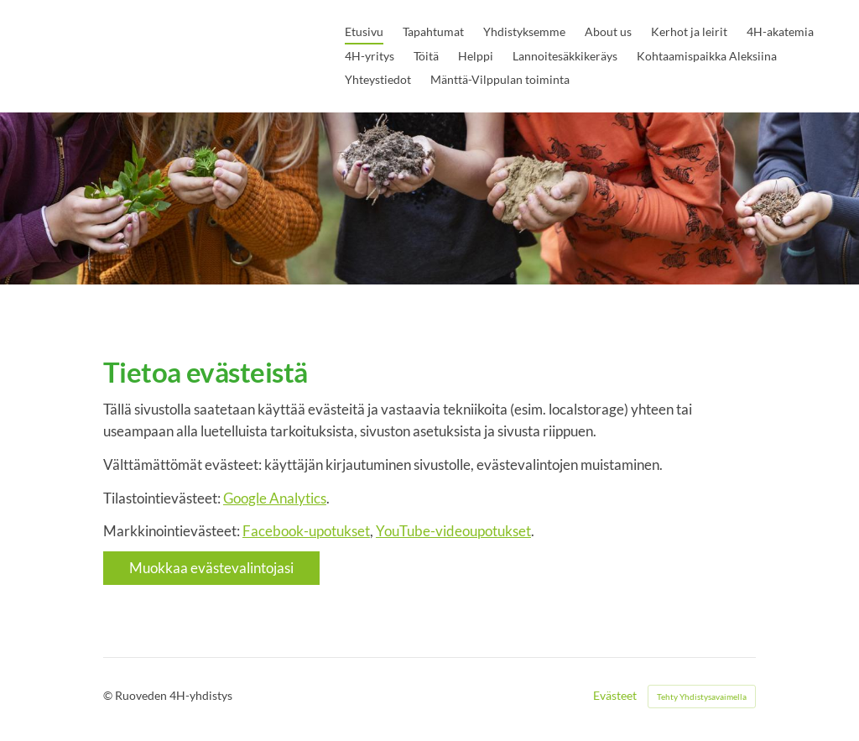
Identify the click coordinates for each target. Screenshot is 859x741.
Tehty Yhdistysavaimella (702, 696)
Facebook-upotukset (306, 531)
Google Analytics (274, 498)
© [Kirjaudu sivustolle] (109, 695)
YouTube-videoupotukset (453, 531)
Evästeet (615, 696)
